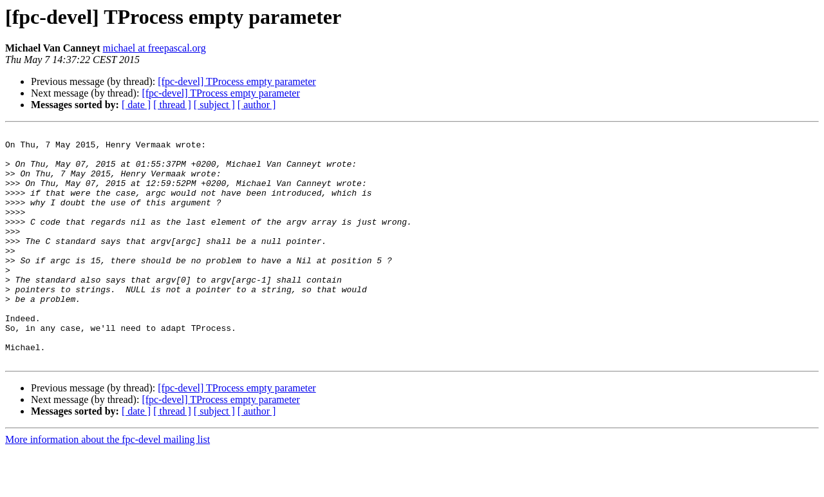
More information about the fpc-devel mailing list (107, 485)
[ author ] (257, 104)
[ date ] (136, 104)
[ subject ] (214, 104)
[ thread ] (172, 104)
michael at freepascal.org (154, 47)
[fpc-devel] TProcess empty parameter (236, 81)
